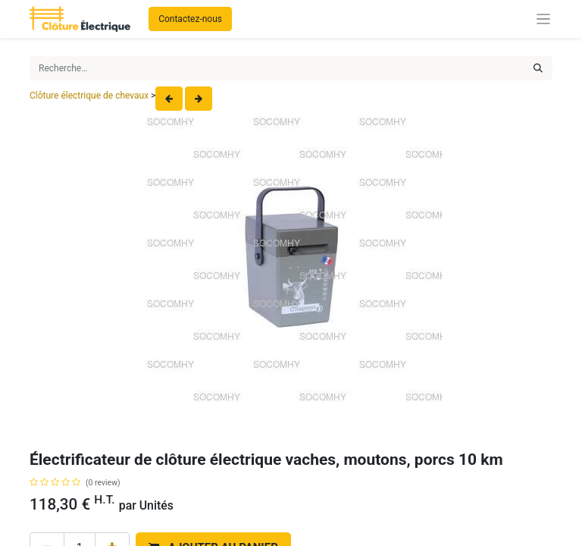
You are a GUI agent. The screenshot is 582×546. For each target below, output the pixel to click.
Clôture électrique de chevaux (89, 95)
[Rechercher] (538, 68)
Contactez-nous (190, 19)
